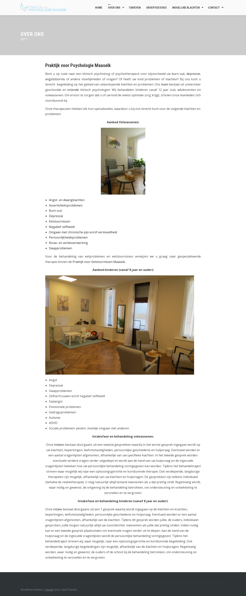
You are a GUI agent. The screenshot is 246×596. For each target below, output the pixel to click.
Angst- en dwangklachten (66, 200)
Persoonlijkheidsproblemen (68, 237)
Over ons (114, 7)
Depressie (56, 216)
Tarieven (135, 7)
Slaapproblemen (60, 248)
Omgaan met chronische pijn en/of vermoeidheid (83, 232)
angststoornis (55, 79)
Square (49, 589)
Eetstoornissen (59, 221)
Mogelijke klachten (186, 7)
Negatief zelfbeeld (62, 227)
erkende (73, 90)
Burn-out (55, 211)
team (164, 84)
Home (98, 7)
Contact (214, 7)
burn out (178, 74)
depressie (193, 74)
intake (57, 509)
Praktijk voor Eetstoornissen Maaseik (99, 262)
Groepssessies (156, 7)
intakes (59, 445)
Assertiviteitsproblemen (65, 205)
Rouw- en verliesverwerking (68, 243)
